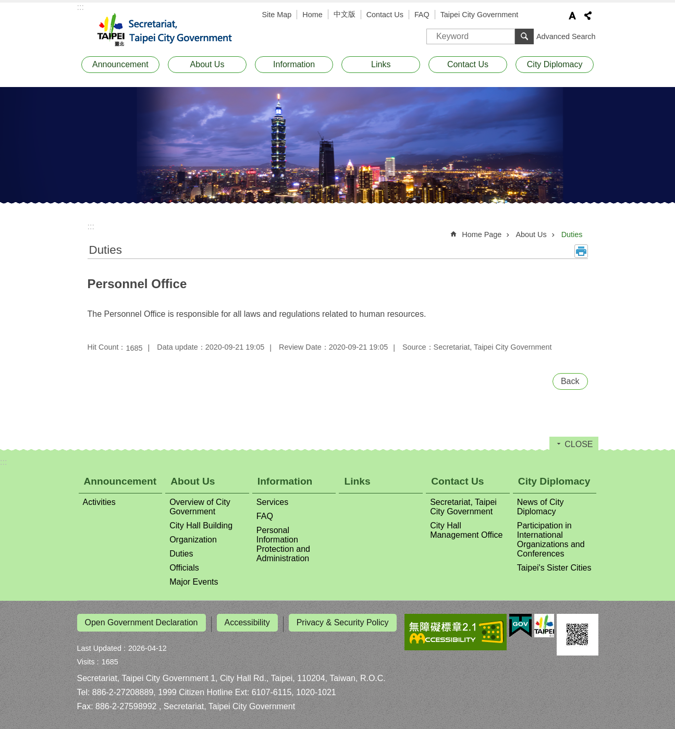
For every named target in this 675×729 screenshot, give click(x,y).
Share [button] (588, 15)
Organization (193, 539)
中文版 (344, 14)
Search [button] (524, 36)
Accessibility (247, 622)
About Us (207, 64)
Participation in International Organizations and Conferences (551, 539)
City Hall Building (200, 525)
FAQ (421, 14)
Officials (184, 567)
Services (272, 502)
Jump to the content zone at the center (5, 5)
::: (80, 7)
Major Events (193, 581)
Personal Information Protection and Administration (283, 544)
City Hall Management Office (466, 530)
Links (380, 64)
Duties (572, 234)
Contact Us (384, 14)
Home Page (481, 234)
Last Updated (99, 645)
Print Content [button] (581, 251)
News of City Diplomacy (540, 507)
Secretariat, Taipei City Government (171, 30)
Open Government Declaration (141, 622)
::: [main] (91, 226)
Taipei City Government (479, 14)
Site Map (277, 14)
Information (294, 64)
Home (312, 14)
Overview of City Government (199, 507)
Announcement (120, 64)
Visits (86, 658)
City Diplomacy (555, 64)
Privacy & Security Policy (343, 622)
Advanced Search (566, 36)
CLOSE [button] (578, 444)
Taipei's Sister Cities (554, 567)
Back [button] (570, 381)
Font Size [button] (572, 15)
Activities (99, 502)
